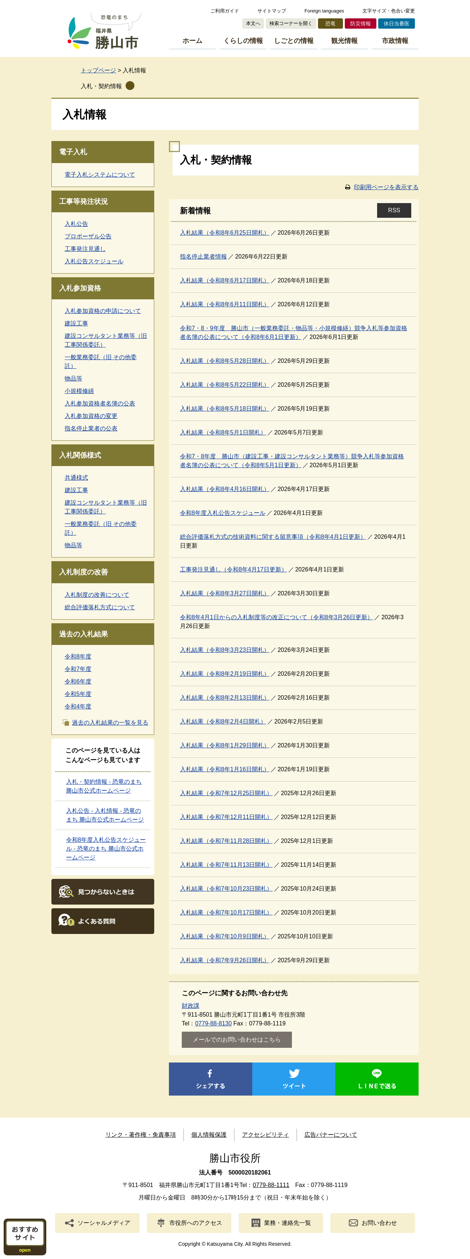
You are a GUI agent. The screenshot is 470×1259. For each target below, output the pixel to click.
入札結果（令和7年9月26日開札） (225, 960)
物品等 (73, 378)
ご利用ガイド (224, 11)
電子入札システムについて (100, 175)
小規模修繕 (79, 391)
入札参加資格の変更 (91, 416)
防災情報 (360, 23)
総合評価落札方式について (100, 607)
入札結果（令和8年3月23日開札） (225, 650)
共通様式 (76, 478)
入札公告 (76, 224)
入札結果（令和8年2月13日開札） (225, 698)
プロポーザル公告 (88, 236)
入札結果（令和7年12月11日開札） (226, 817)
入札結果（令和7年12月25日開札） (226, 793)
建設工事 (76, 323)
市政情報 (395, 40)
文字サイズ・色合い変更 (388, 11)
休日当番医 (396, 23)
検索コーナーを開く (291, 23)
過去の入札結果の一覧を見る (110, 722)
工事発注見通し (85, 249)
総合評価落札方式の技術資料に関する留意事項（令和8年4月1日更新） (273, 537)
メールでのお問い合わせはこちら (237, 1039)
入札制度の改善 (83, 572)
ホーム (192, 40)
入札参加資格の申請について (103, 311)
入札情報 (84, 114)
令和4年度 (78, 706)
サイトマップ (271, 11)
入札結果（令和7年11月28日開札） (226, 841)
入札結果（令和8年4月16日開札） (225, 489)
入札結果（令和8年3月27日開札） (225, 593)
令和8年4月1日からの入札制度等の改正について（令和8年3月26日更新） (276, 617)
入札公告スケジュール (94, 261)
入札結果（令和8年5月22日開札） (225, 385)
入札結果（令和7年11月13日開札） (226, 865)
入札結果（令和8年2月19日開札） (225, 674)
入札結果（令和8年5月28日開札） (225, 361)
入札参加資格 (80, 288)
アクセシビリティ (265, 1135)
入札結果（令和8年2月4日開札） (223, 721)
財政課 (190, 1006)
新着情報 (195, 210)
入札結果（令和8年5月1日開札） (223, 432)
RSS (394, 210)
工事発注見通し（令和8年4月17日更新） (233, 569)
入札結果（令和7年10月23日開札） (226, 888)
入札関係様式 (80, 455)
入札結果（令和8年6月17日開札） (225, 280)
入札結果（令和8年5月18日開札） (225, 408)
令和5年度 (78, 694)
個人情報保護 (209, 1135)
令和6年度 (78, 681)
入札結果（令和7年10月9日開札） (225, 936)
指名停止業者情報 (203, 256)
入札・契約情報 (101, 86)
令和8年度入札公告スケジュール (222, 513)
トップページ (98, 70)
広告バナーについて (330, 1135)
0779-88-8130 (213, 1023)
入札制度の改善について (97, 595)
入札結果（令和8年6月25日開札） (225, 233)
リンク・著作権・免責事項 (140, 1135)
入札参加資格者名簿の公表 (100, 403)
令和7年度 (78, 669)
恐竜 (330, 23)
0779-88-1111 (271, 1185)
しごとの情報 (294, 40)
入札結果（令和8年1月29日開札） (225, 745)
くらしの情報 (243, 40)
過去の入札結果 (83, 634)
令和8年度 (78, 656)
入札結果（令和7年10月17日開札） (226, 912)
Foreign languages (324, 11)
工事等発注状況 (83, 201)
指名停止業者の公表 (91, 428)
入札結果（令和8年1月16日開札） (225, 769)
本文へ (253, 23)
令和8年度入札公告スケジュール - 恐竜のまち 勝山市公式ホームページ (106, 849)
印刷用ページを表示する (386, 187)
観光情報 (344, 40)
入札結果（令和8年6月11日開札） (225, 304)
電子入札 (73, 152)
